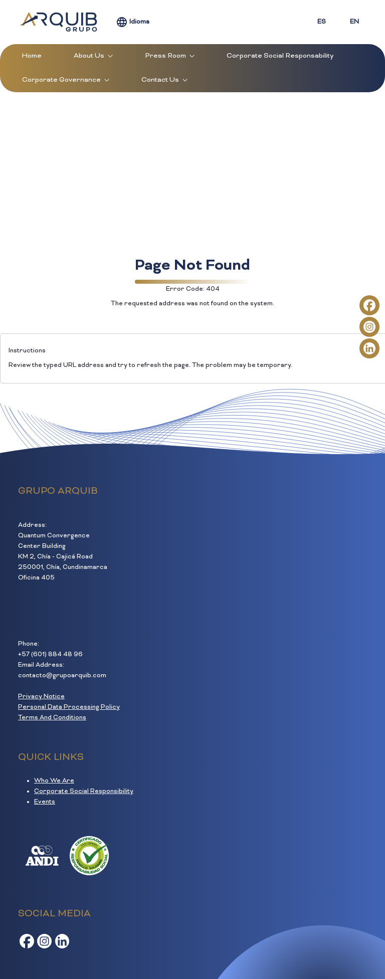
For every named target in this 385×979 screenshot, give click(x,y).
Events (44, 802)
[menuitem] (32, 56)
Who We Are (54, 781)
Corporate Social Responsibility (83, 792)
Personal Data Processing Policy (69, 707)
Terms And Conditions (52, 718)
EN (354, 22)
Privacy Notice (41, 697)
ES (321, 22)
